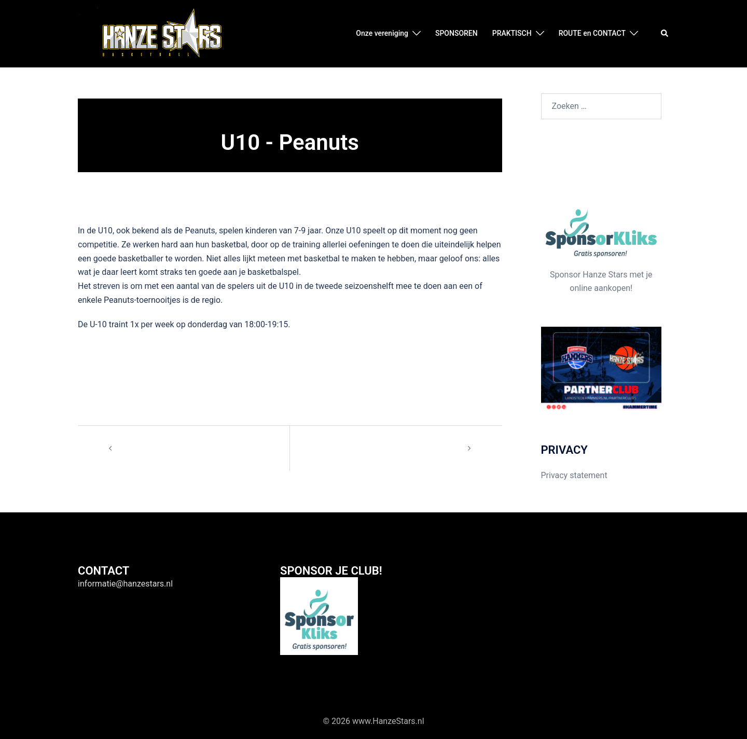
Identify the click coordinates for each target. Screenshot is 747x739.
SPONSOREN (456, 33)
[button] (665, 34)
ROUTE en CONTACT (592, 33)
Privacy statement (574, 475)
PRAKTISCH (512, 33)
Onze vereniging (382, 33)
